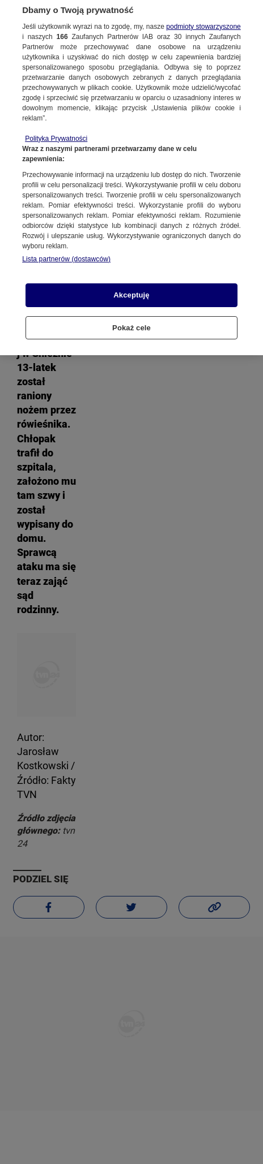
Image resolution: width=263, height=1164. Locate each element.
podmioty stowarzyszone (203, 21)
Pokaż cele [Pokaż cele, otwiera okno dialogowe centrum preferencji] (131, 322)
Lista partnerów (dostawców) (66, 253)
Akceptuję (131, 289)
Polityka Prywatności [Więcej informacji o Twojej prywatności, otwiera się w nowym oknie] (56, 133)
